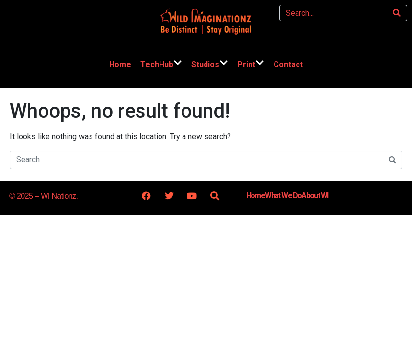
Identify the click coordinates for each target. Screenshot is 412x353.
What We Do (283, 195)
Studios (209, 65)
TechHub (161, 65)
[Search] (397, 13)
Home (120, 64)
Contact (288, 64)
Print (250, 65)
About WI (314, 195)
